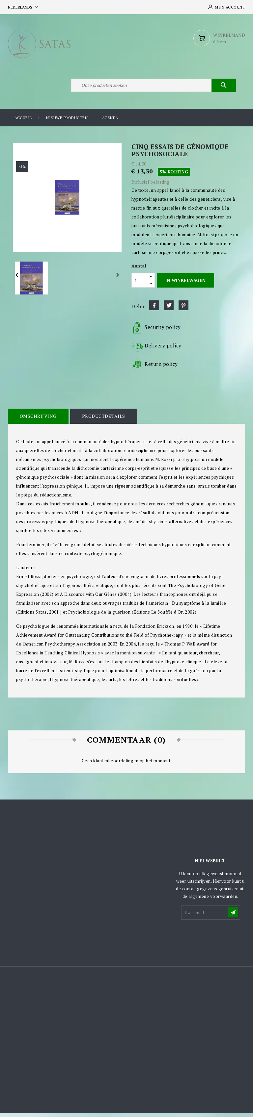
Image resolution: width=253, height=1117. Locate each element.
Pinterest (183, 309)
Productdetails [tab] (102, 420)
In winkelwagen (185, 284)
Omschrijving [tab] (37, 420)
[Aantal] (139, 284)
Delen (154, 309)
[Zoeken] (152, 88)
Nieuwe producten (67, 121)
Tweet (169, 309)
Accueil (23, 121)
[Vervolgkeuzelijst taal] (23, 7)
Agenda (110, 121)
